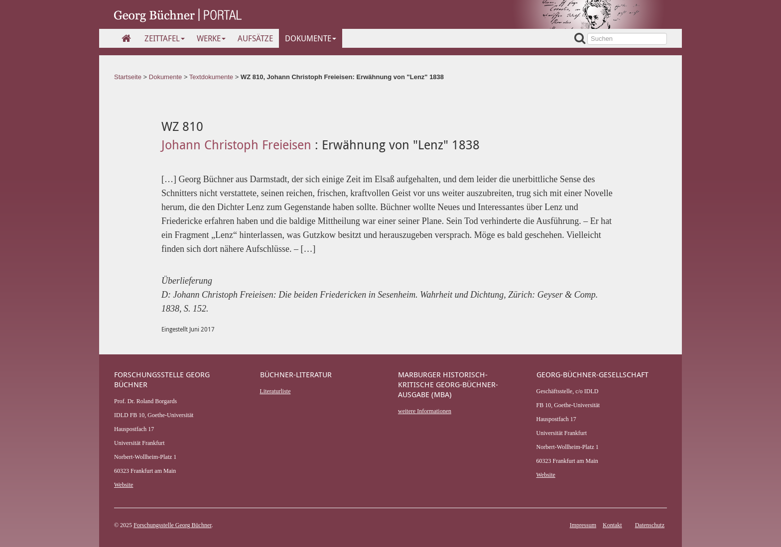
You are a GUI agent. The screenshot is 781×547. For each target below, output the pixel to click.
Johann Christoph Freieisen (238, 144)
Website (123, 484)
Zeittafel (164, 38)
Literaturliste (275, 391)
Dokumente (310, 38)
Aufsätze (255, 38)
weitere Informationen (424, 411)
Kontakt (612, 525)
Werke (211, 38)
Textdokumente (211, 77)
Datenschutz (649, 525)
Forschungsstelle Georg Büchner (172, 525)
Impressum (583, 525)
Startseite (127, 77)
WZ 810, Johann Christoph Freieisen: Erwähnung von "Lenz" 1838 (342, 77)
